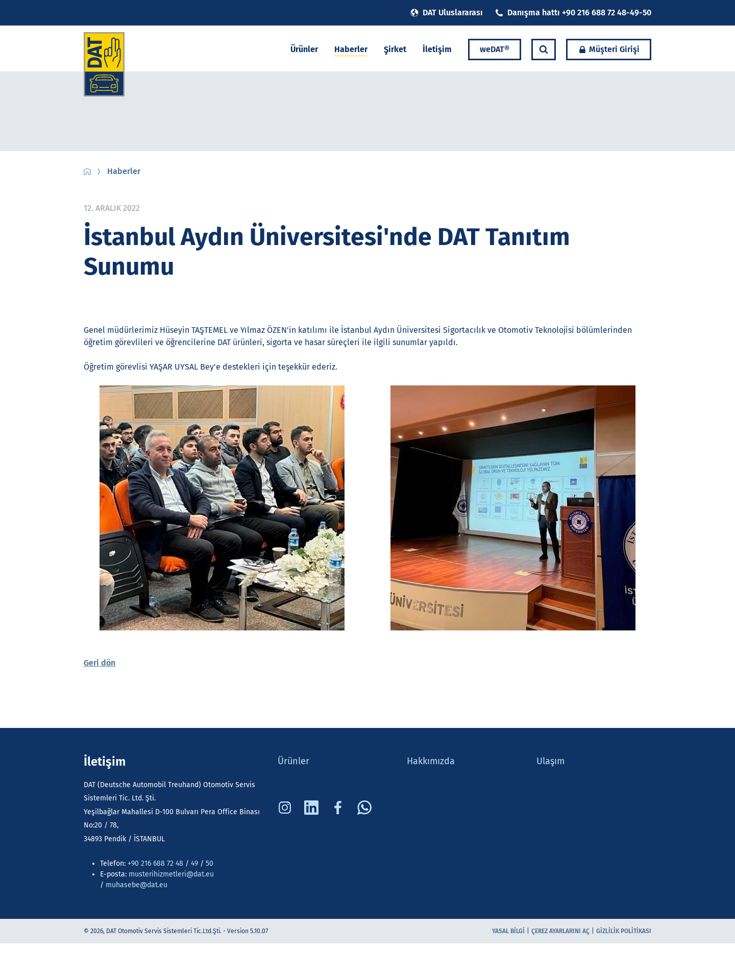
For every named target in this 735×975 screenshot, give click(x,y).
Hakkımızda (431, 761)
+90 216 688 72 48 (155, 863)
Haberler (351, 49)
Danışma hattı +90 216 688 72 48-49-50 (573, 12)
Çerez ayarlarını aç (560, 931)
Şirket (395, 49)
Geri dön (99, 663)
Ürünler (304, 49)
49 (194, 863)
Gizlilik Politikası (623, 931)
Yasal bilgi (508, 931)
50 (208, 863)
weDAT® (494, 49)
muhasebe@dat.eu (136, 885)
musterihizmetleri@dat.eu (171, 874)
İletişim (437, 49)
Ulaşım (550, 761)
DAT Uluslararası (446, 12)
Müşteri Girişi (609, 49)
